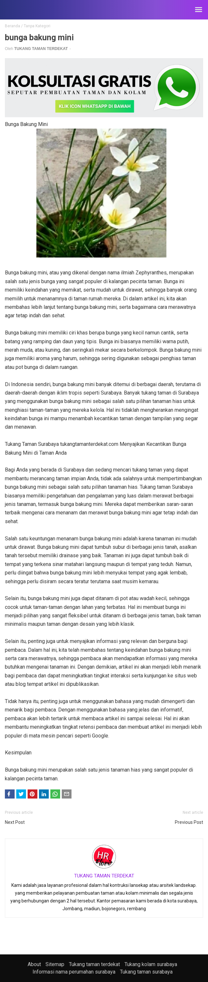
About (34, 964)
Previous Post (189, 822)
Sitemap (55, 964)
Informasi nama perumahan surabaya (73, 972)
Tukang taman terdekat (94, 964)
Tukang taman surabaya (146, 972)
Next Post (15, 822)
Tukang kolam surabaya (150, 964)
